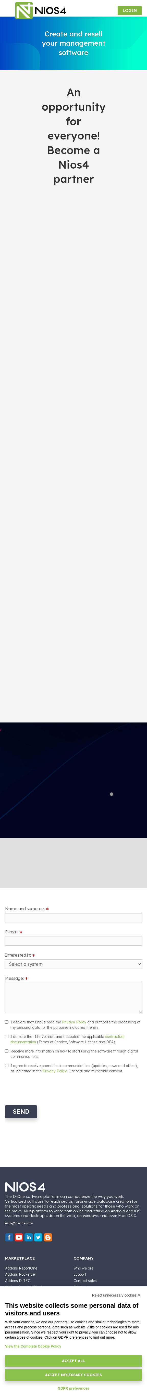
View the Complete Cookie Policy (33, 1346)
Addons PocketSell (20, 1274)
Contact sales (85, 1280)
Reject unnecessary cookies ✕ (116, 1295)
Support (80, 1274)
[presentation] (44, 1089)
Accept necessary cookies (73, 1375)
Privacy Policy (74, 1022)
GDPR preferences (73, 1388)
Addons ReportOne (21, 1268)
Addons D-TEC (17, 1280)
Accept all (73, 1361)
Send (21, 1111)
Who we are (83, 1268)
